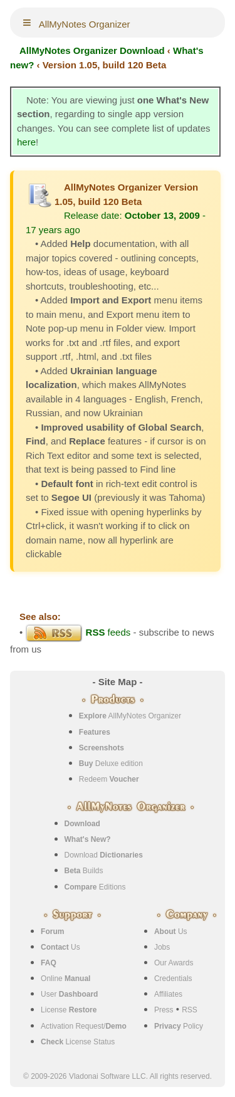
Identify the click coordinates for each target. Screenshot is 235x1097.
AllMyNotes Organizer (130, 715)
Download (104, 855)
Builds (84, 870)
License (69, 1009)
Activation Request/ (84, 1026)
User (69, 994)
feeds (77, 632)
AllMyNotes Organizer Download (92, 50)
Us (60, 947)
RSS (189, 1009)
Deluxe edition (111, 763)
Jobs (162, 947)
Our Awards (173, 962)
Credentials (173, 978)
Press (164, 1009)
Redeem (109, 779)
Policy (178, 1026)
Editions (95, 887)
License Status (78, 1041)
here (26, 142)
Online (65, 978)
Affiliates (168, 994)
